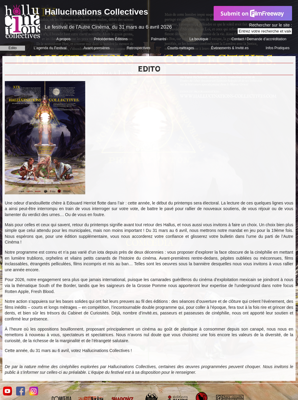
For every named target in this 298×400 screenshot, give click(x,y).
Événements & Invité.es (230, 48)
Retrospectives (138, 48)
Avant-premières (96, 48)
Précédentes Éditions (111, 39)
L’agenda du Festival (50, 48)
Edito (13, 48)
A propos (63, 39)
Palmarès (158, 39)
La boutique (199, 39)
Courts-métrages (180, 48)
